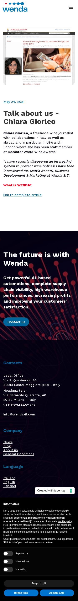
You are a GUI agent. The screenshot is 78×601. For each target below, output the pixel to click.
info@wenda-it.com (19, 414)
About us (10, 450)
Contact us (16, 322)
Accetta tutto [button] (56, 592)
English (9, 482)
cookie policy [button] (65, 521)
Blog (7, 446)
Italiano (9, 478)
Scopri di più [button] (39, 583)
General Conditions (18, 454)
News (7, 442)
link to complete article (22, 195)
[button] (70, 7)
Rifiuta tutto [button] (21, 592)
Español (9, 486)
